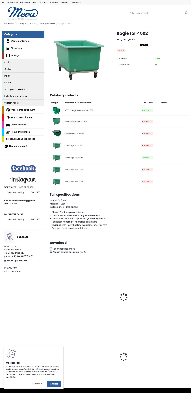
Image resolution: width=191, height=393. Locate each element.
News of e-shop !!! (16, 146)
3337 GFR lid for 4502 (74, 133)
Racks (7, 62)
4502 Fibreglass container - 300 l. (80, 110)
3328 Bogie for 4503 (74, 157)
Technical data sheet (62, 248)
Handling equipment (19, 117)
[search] (185, 14)
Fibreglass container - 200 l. (66, 303)
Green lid (126, 358)
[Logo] (20, 13)
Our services (12, 2)
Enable (54, 383)
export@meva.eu (17, 260)
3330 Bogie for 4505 (74, 182)
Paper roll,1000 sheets (63, 362)
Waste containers (17, 41)
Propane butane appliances (20, 138)
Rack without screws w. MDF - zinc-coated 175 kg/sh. (171, 363)
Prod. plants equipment (20, 110)
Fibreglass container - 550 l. (136, 303)
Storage (22, 23)
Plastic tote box (95, 362)
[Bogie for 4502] (79, 60)
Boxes (33, 23)
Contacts (42, 2)
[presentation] (51, 294)
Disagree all (37, 384)
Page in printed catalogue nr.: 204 (69, 252)
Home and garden (18, 132)
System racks (11, 102)
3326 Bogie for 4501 (73, 145)
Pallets (7, 82)
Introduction (9, 23)
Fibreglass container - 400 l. (101, 303)
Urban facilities (16, 124)
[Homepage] (3, 2)
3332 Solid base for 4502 (76, 121)
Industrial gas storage (16, 96)
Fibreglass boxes (47, 23)
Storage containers (14, 89)
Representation (28, 2)
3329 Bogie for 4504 (74, 169)
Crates (8, 69)
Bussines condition (59, 2)
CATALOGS (75, 2)
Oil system (14, 48)
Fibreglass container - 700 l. (172, 303)
